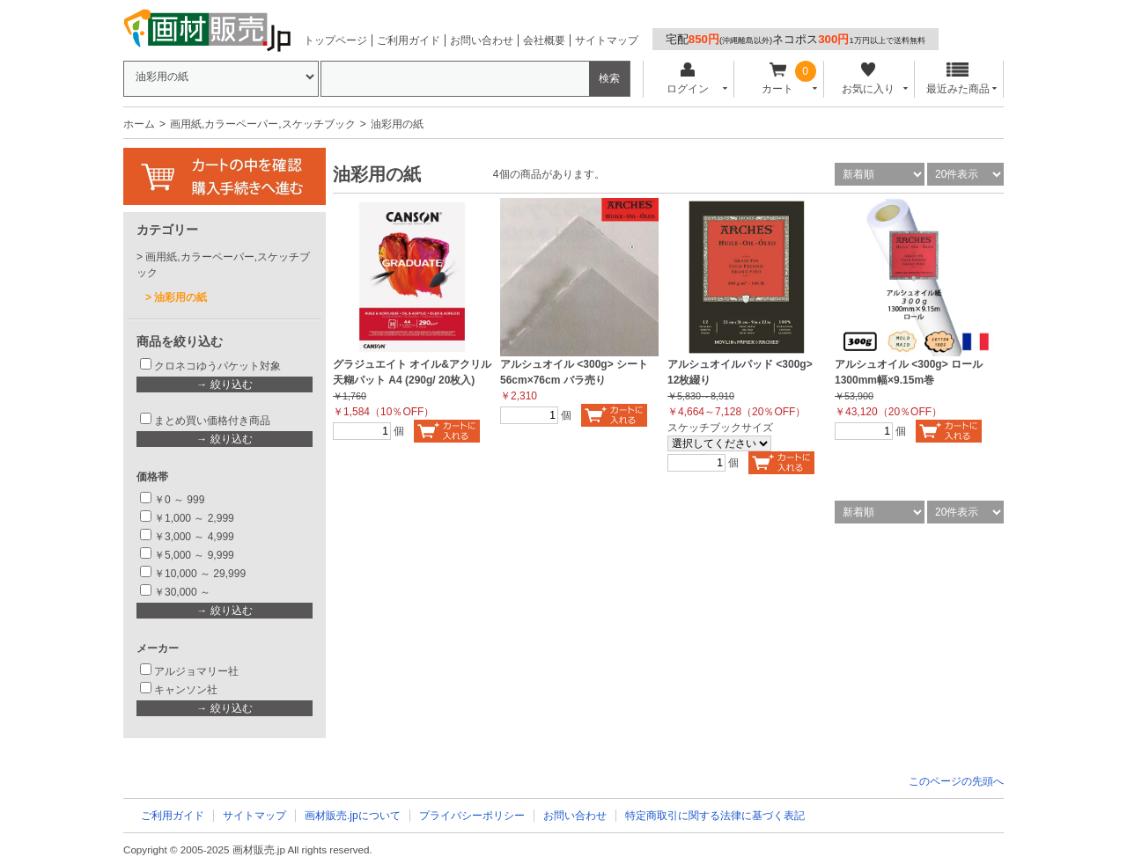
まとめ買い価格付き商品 (212, 420)
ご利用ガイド (408, 40)
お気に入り (868, 78)
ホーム (139, 124)
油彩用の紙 (180, 297)
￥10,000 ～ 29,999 (200, 573)
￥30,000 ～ (183, 592)
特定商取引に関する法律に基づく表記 (715, 815)
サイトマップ (606, 40)
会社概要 (544, 40)
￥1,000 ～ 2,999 (194, 518)
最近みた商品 (957, 78)
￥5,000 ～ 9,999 (194, 555)
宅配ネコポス (795, 39)
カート (778, 78)
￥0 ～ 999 (179, 500)
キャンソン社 (185, 690)
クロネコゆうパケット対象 (217, 366)
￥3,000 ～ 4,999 (194, 537)
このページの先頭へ (956, 781)
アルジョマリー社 (196, 671)
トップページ (335, 40)
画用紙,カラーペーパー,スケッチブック (263, 124)
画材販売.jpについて (353, 815)
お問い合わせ (481, 40)
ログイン (687, 78)
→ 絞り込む (224, 384)
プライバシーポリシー (472, 815)
